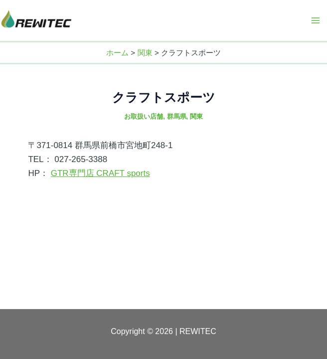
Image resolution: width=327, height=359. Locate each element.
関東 (196, 116)
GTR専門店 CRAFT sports (100, 173)
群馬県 (176, 116)
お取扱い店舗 (143, 116)
